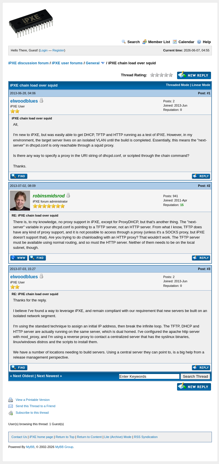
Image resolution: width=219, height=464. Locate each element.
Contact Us (19, 437)
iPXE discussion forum (28, 63)
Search (130, 42)
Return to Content (89, 437)
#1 (208, 93)
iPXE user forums (67, 63)
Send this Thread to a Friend (35, 406)
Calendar (183, 42)
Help (204, 42)
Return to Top (65, 437)
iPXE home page (41, 437)
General (93, 63)
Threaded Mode (177, 85)
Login (44, 50)
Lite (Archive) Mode (117, 437)
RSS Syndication (146, 437)
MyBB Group (64, 447)
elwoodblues (24, 101)
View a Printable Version (33, 399)
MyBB (30, 447)
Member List (156, 42)
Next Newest (48, 376)
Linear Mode (201, 85)
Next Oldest (23, 376)
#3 (208, 269)
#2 (208, 185)
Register (58, 50)
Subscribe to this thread (32, 412)
